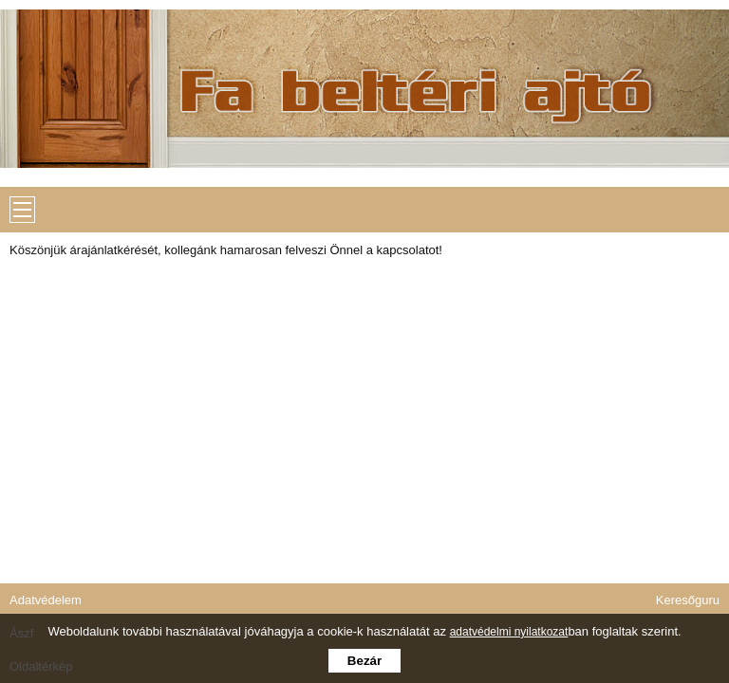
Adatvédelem (45, 600)
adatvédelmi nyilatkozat (509, 631)
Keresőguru (688, 600)
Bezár (364, 661)
